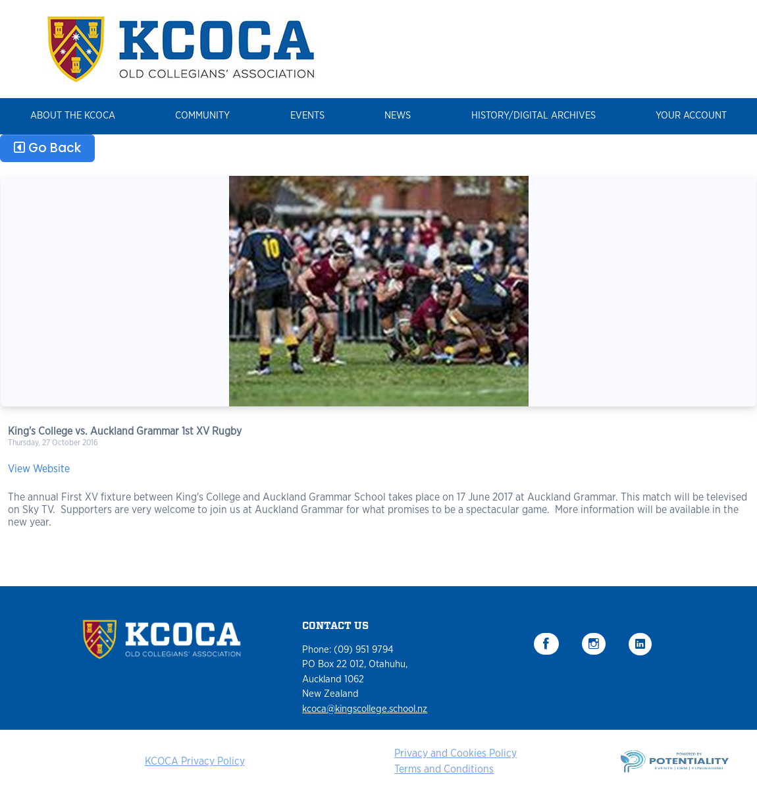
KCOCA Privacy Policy (195, 761)
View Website (39, 469)
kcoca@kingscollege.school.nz (364, 709)
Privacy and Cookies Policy (455, 753)
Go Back (47, 148)
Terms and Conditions (444, 769)
